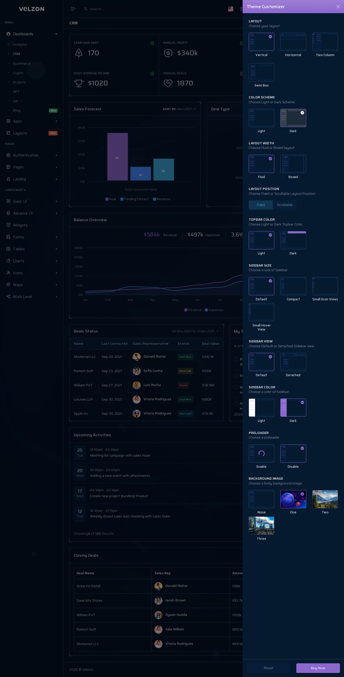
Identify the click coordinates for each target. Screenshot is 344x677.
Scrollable (285, 204)
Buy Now (318, 668)
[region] (293, 336)
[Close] (338, 6)
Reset (268, 668)
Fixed (261, 204)
